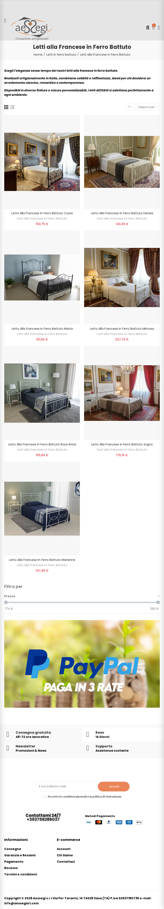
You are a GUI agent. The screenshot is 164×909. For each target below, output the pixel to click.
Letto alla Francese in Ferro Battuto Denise (122, 213)
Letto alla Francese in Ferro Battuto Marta (42, 329)
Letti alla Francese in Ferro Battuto (42, 218)
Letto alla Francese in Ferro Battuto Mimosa (122, 329)
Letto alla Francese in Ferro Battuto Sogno (122, 444)
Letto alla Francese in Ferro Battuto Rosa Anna (42, 444)
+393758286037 (43, 819)
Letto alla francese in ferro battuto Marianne (42, 560)
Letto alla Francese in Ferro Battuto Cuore (42, 213)
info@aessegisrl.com (21, 903)
